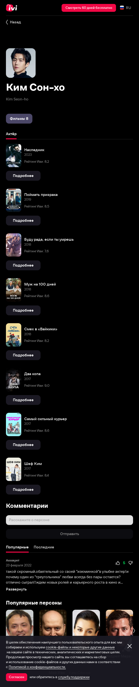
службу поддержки (74, 677)
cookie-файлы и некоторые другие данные (80, 647)
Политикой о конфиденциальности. (37, 667)
